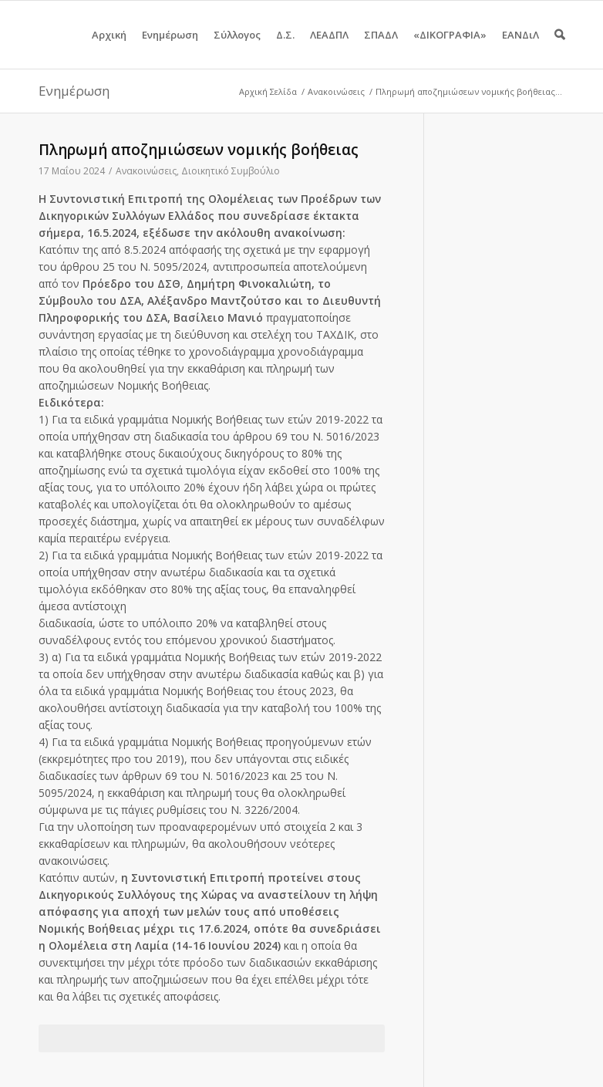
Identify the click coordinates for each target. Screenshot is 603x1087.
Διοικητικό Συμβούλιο (230, 170)
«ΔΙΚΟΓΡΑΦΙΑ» (450, 48)
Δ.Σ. (285, 48)
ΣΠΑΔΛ (381, 48)
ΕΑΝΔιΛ (520, 48)
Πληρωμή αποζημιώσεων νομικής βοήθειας (199, 150)
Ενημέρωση (170, 48)
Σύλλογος (237, 48)
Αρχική (109, 48)
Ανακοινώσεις (336, 91)
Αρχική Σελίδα (268, 91)
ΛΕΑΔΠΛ (329, 48)
